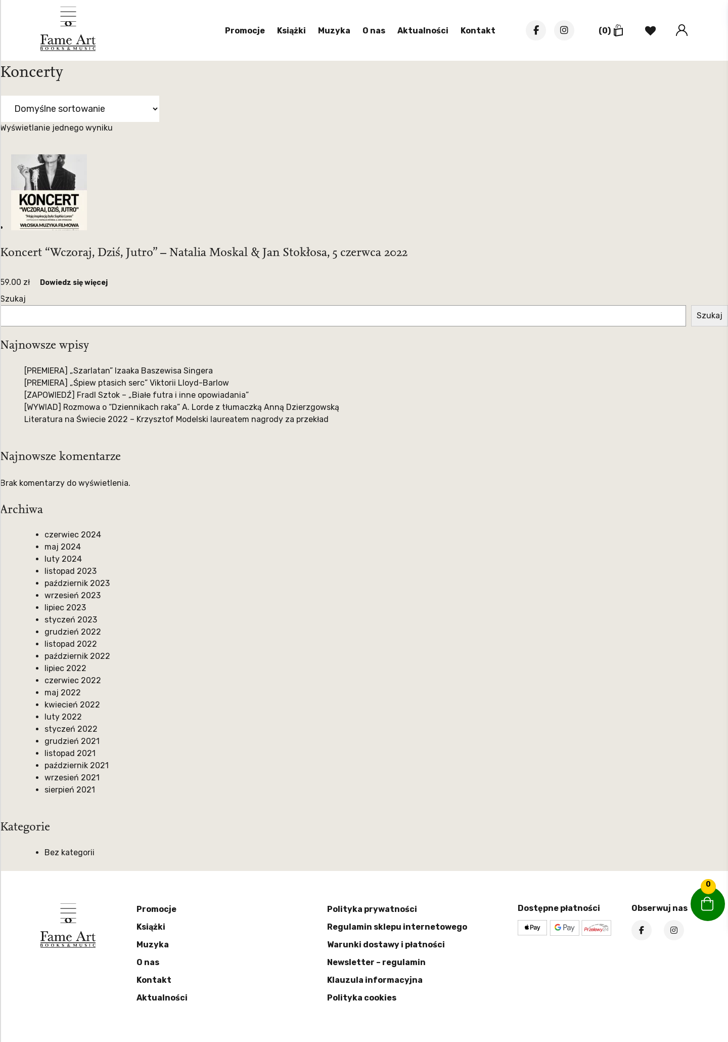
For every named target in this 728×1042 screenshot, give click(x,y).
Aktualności (422, 30)
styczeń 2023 (70, 619)
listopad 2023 (70, 571)
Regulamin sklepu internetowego (397, 927)
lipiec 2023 (65, 607)
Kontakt (478, 30)
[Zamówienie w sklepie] (79, 109)
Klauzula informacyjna (375, 980)
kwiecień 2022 (72, 705)
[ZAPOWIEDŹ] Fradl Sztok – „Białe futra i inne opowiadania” (136, 395)
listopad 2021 (70, 753)
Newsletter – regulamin (376, 962)
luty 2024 (63, 559)
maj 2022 (62, 692)
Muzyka (334, 30)
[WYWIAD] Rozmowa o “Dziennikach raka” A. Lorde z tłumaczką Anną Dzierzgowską (181, 407)
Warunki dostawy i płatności (386, 944)
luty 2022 (63, 717)
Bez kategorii (69, 852)
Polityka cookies (361, 998)
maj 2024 (62, 547)
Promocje (245, 30)
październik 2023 (77, 583)
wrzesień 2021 (72, 777)
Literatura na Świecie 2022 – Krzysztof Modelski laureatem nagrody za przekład (176, 419)
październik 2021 (76, 765)
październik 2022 (77, 656)
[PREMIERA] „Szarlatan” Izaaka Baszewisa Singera (118, 371)
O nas (373, 30)
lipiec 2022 (65, 668)
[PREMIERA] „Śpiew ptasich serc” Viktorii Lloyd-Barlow (126, 383)
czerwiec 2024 (72, 534)
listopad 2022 (70, 644)
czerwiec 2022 (72, 680)
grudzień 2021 (72, 741)
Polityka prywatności (372, 909)
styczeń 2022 (71, 729)
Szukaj (13, 299)
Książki (291, 30)
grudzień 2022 (72, 632)
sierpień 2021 (69, 790)
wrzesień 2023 (72, 595)
